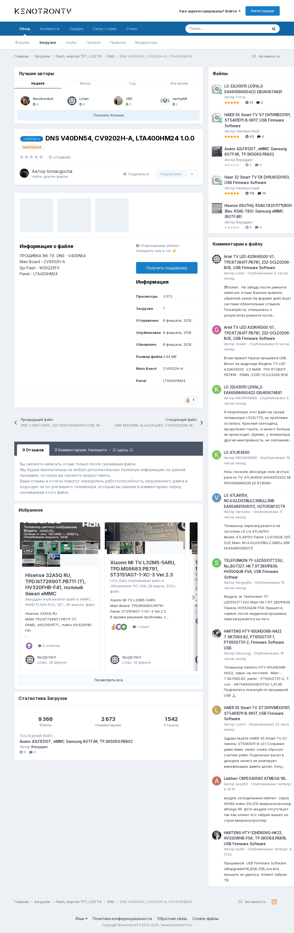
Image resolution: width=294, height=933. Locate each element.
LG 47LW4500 (237, 452)
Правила (118, 42)
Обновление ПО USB (128, 586)
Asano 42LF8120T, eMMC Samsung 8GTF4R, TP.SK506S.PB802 (76, 741)
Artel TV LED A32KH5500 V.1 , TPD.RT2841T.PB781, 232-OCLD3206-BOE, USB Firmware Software (257, 262)
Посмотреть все (108, 680)
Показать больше (108, 115)
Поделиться (136, 174)
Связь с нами (105, 28)
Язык (81, 918)
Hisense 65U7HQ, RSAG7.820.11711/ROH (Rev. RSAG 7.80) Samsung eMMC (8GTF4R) (258, 211)
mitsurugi (243, 653)
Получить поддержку (166, 268)
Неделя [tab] (37, 83)
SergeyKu (244, 582)
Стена (131, 28)
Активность (50, 28)
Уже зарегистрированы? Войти (210, 11)
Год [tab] (132, 83)
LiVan (84, 98)
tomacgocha (59, 171)
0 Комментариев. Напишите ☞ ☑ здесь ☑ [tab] (94, 450)
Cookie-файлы (205, 918)
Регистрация (262, 11)
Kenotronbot (43, 98)
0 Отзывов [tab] (33, 450)
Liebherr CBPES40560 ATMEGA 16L (255, 778)
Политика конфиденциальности (122, 918)
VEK (129, 98)
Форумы (22, 42)
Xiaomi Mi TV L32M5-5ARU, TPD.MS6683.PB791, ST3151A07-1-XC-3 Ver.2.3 (143, 569)
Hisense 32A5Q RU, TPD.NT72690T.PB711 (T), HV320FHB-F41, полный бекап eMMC (55, 584)
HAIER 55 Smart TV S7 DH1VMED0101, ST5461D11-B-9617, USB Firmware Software (257, 120)
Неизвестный (247, 131)
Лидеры (76, 28)
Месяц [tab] (85, 83)
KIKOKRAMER (246, 398)
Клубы (71, 42)
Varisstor (243, 511)
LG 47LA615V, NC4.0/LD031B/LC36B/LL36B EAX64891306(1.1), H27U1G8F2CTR (254, 501)
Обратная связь (172, 918)
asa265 (242, 784)
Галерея (93, 42)
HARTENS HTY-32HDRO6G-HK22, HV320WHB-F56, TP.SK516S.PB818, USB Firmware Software (255, 838)
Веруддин (33, 599)
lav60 (240, 849)
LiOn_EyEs (118, 580)
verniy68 (179, 98)
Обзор (24, 31)
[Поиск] (213, 28)
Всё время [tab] (179, 83)
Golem (241, 344)
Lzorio (241, 724)
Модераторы (146, 42)
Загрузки (47, 42)
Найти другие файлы (50, 176)
